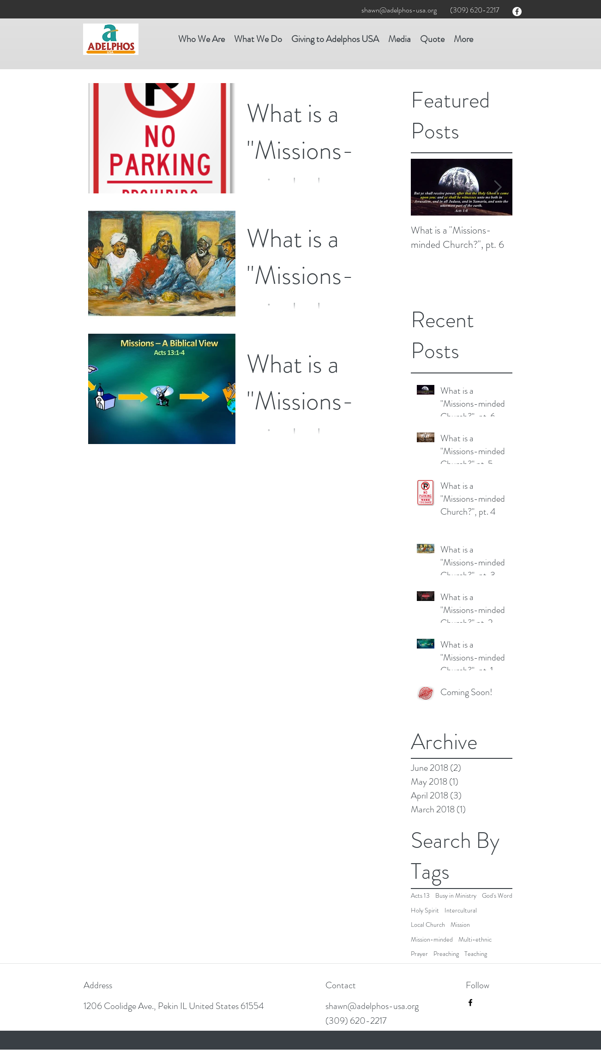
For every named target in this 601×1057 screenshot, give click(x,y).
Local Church (428, 924)
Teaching (475, 953)
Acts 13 (420, 895)
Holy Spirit (425, 910)
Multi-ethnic (475, 939)
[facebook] (517, 11)
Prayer (419, 953)
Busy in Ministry (455, 895)
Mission (460, 924)
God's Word (497, 895)
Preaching (446, 953)
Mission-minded (432, 939)
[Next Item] (497, 187)
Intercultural (461, 910)
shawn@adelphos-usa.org (399, 10)
